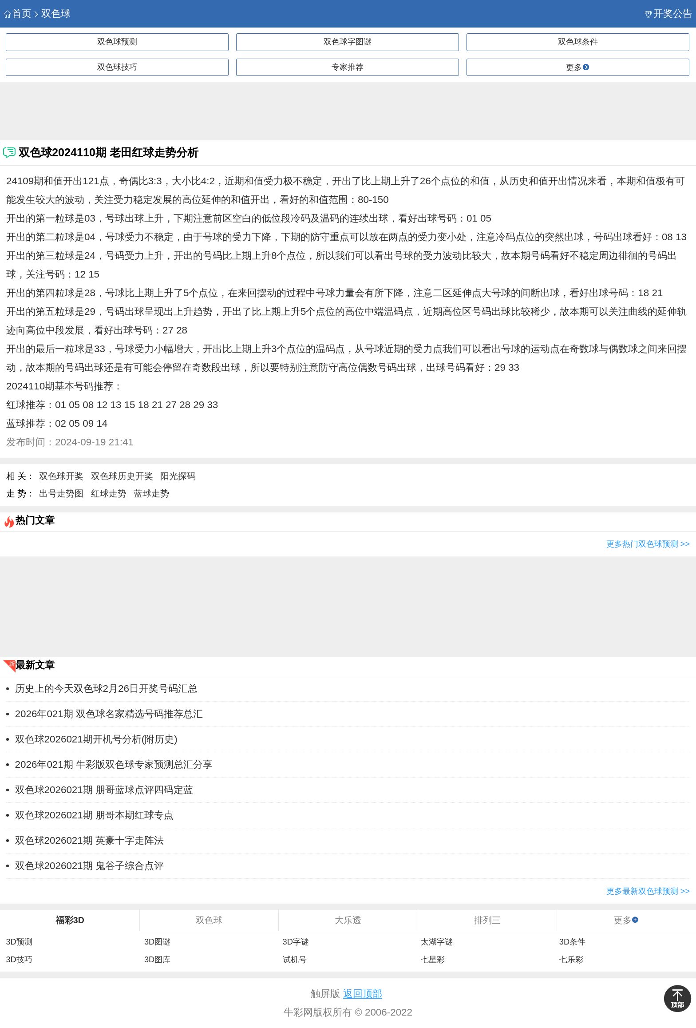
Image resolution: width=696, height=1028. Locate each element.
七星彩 (433, 959)
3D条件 (572, 941)
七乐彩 (571, 959)
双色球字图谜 (348, 41)
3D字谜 (296, 941)
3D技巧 (19, 959)
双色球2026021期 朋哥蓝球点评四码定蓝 (104, 789)
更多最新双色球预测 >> (648, 891)
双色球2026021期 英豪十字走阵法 (89, 840)
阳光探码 (178, 476)
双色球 (52, 13)
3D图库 (157, 959)
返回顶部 (362, 993)
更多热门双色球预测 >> (648, 544)
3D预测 (19, 941)
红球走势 (109, 493)
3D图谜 (157, 941)
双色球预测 (117, 41)
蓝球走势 (151, 493)
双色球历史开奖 (122, 476)
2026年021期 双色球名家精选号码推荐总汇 (109, 713)
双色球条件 (578, 41)
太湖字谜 (437, 941)
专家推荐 (348, 67)
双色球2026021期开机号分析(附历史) (96, 739)
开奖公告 (668, 13)
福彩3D (69, 920)
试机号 (295, 959)
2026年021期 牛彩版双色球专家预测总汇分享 (114, 764)
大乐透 (348, 920)
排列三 (487, 920)
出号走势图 (61, 493)
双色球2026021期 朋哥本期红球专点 (94, 815)
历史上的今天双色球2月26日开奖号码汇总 (106, 688)
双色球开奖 (61, 476)
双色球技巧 (117, 67)
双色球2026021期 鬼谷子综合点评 (89, 865)
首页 (18, 13)
